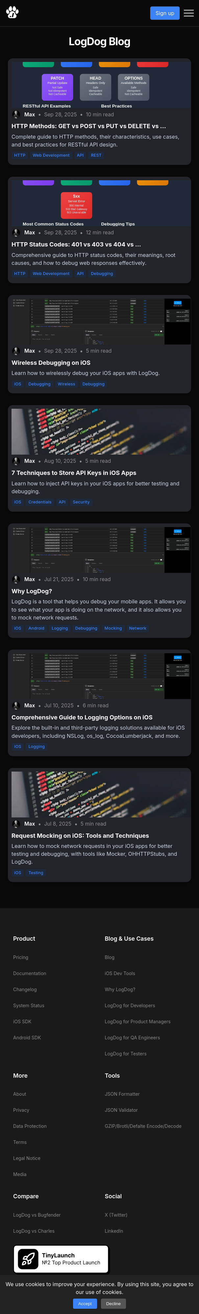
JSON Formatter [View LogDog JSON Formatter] (122, 1094)
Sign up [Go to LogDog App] (165, 13)
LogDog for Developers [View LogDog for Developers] (130, 1005)
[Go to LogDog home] (12, 17)
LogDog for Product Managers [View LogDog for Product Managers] (138, 1021)
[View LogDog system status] (53, 1005)
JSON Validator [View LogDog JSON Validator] (121, 1110)
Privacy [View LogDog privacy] (21, 1110)
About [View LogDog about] (19, 1094)
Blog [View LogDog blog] (110, 957)
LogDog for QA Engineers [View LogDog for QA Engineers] (132, 1037)
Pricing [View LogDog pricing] (20, 957)
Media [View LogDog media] (20, 1174)
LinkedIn (114, 1231)
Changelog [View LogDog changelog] (25, 989)
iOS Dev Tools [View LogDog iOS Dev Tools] (120, 973)
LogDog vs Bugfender (37, 1215)
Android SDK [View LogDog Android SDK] (27, 1037)
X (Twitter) (116, 1215)
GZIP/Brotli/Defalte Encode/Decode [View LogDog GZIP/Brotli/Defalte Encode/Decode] (143, 1126)
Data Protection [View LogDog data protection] (30, 1126)
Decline (113, 1303)
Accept (85, 1303)
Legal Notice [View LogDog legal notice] (26, 1158)
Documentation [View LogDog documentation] (29, 973)
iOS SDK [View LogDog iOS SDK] (22, 1021)
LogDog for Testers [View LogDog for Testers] (126, 1053)
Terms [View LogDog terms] (20, 1142)
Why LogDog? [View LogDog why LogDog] (120, 989)
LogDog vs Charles (34, 1231)
